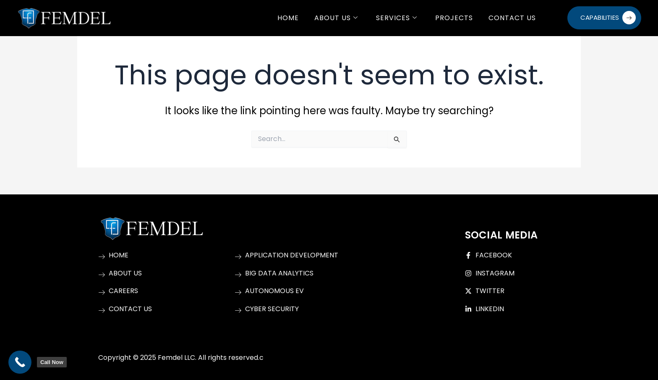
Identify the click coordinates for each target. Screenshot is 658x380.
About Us (336, 18)
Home (287, 18)
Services (396, 18)
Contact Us (511, 18)
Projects (454, 18)
